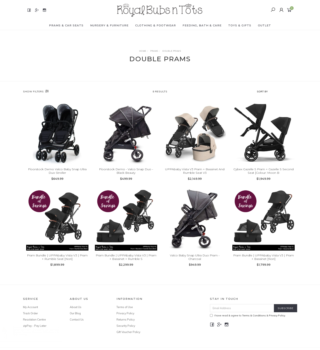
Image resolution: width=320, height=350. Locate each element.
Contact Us (77, 319)
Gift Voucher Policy (128, 332)
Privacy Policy (125, 313)
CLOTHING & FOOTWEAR (155, 25)
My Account (30, 307)
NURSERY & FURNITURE (109, 25)
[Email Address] (242, 308)
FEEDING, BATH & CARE (202, 25)
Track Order (30, 313)
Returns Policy (125, 319)
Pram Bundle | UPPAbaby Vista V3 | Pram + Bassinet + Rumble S (126, 260)
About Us (75, 307)
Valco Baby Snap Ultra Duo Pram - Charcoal (194, 260)
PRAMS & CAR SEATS (66, 25)
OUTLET (264, 25)
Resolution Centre (34, 319)
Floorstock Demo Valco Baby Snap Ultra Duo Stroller (57, 171)
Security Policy (125, 325)
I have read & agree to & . (248, 315)
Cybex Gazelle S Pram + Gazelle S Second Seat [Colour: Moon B (263, 171)
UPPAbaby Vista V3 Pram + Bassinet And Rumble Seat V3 (194, 171)
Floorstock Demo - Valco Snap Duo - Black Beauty (126, 171)
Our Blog (75, 313)
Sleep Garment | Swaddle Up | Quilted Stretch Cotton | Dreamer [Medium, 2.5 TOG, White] (40, 332)
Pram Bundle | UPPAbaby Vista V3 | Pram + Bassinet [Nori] (263, 260)
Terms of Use (124, 307)
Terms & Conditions (254, 315)
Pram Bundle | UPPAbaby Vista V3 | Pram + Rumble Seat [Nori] (57, 260)
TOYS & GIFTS (239, 25)
